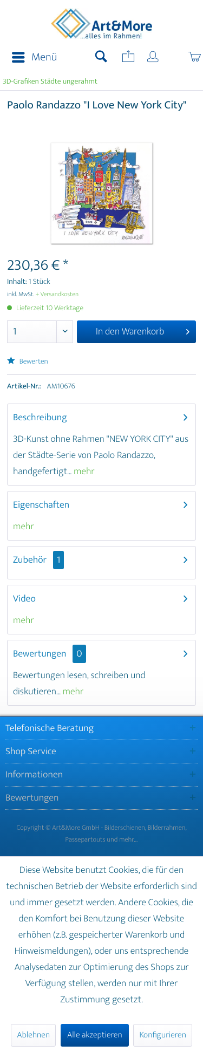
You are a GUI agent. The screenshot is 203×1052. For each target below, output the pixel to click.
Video (24, 599)
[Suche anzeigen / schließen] (101, 58)
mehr (83, 471)
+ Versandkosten (57, 294)
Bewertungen (40, 654)
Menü (34, 57)
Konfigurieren (162, 1035)
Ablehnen (33, 1035)
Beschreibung (40, 417)
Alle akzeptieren (94, 1035)
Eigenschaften (41, 505)
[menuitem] (31, 58)
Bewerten (27, 362)
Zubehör (38, 560)
